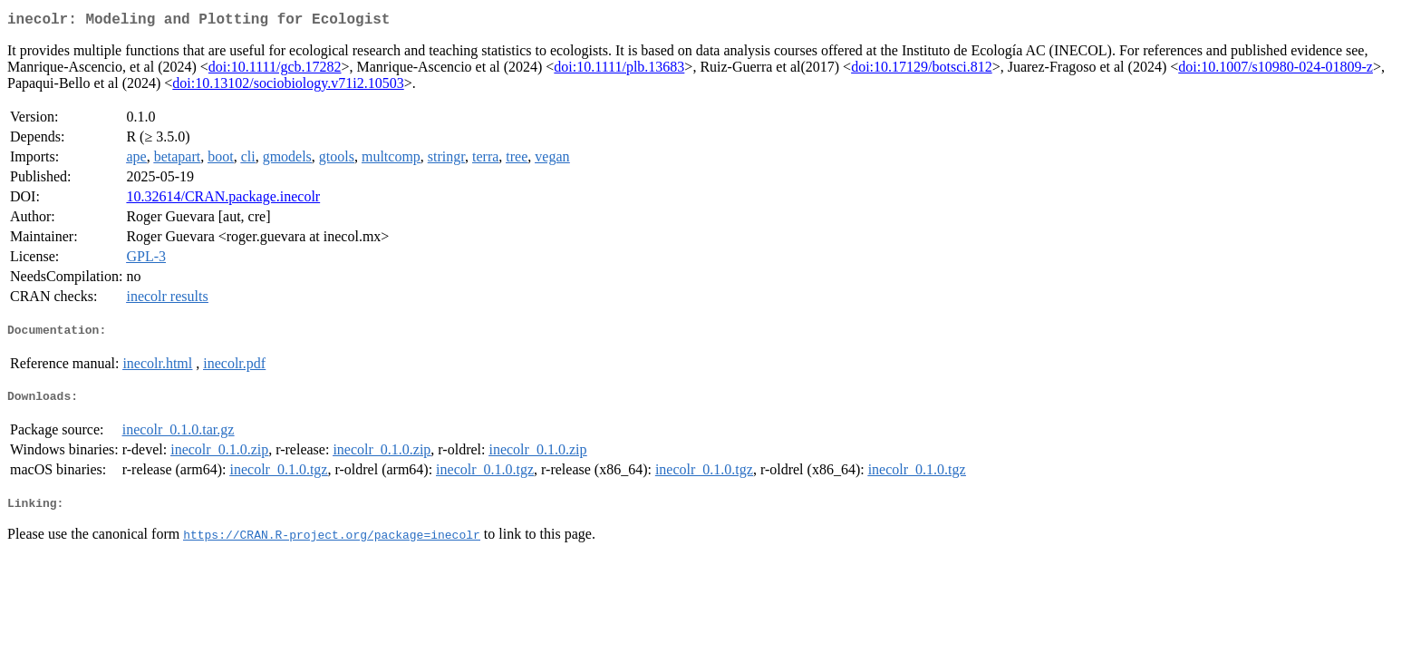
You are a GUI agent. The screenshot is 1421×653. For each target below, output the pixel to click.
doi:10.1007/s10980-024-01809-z (1275, 70)
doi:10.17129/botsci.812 (921, 70)
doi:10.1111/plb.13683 (619, 70)
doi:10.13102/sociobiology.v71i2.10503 (287, 86)
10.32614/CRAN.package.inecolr (223, 200)
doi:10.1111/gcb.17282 (275, 70)
